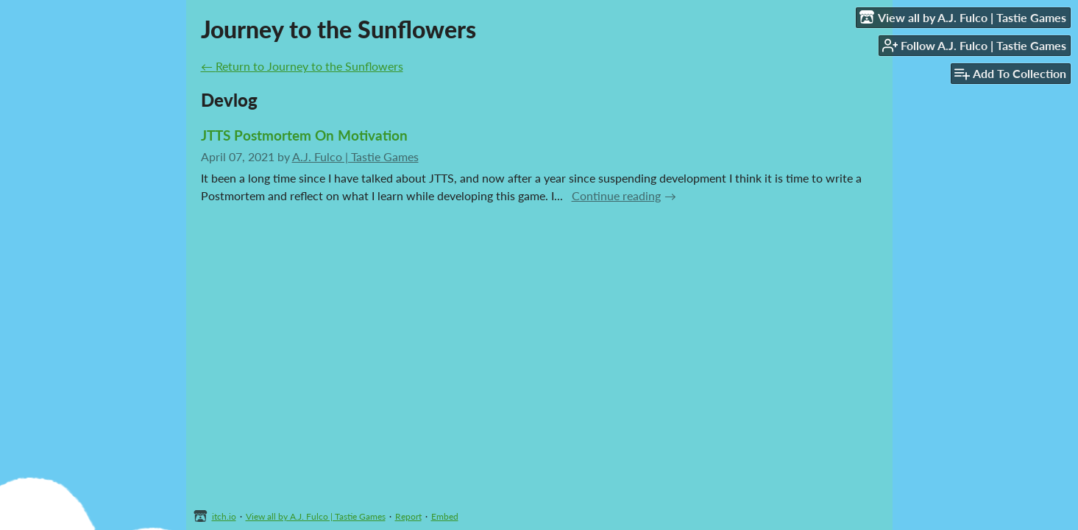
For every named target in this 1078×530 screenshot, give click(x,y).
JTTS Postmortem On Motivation (304, 135)
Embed (444, 516)
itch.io (224, 516)
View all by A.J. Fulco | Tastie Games (316, 516)
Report (408, 516)
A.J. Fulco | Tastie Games (355, 156)
